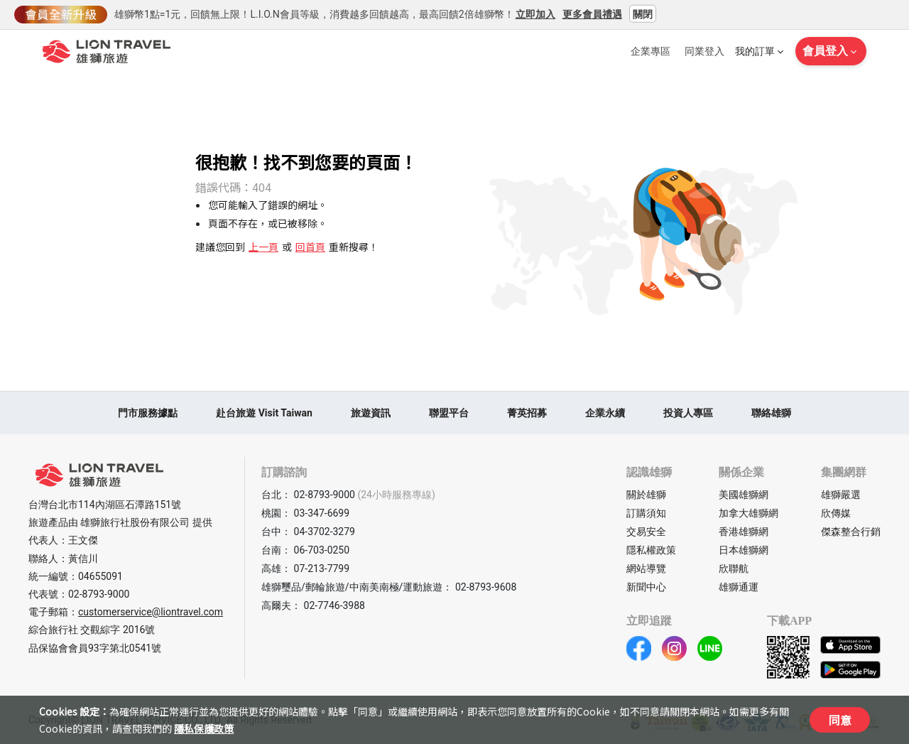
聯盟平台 (449, 413)
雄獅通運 (738, 587)
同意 (840, 719)
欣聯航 (734, 568)
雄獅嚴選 (841, 494)
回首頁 (310, 246)
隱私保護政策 (204, 728)
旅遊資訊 (371, 413)
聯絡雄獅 (771, 413)
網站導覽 (646, 568)
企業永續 (605, 413)
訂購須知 (646, 513)
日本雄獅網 (743, 550)
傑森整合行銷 (851, 531)
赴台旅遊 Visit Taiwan (264, 413)
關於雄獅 (646, 494)
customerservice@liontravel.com (150, 612)
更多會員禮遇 (592, 13)
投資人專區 (688, 413)
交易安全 (646, 531)
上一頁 (263, 246)
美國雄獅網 (743, 494)
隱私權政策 (651, 550)
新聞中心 (646, 587)
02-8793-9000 (98, 594)
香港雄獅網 (743, 531)
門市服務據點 (148, 413)
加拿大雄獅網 (748, 513)
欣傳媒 (836, 513)
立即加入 (535, 13)
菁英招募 (527, 413)
